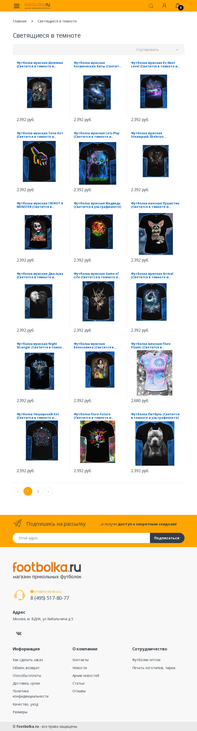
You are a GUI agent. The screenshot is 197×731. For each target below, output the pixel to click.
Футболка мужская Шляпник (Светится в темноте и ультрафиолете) (40, 64)
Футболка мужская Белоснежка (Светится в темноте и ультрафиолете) (96, 345)
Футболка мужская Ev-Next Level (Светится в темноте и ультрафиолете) (154, 64)
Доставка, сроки (26, 683)
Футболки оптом (146, 659)
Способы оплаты (27, 675)
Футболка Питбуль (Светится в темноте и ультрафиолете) (155, 416)
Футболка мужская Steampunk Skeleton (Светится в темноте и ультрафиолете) (149, 135)
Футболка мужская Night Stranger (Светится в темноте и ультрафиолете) (41, 345)
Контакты (80, 659)
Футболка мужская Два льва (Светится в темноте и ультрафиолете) (40, 275)
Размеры (20, 712)
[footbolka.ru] (37, 5)
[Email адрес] (81, 538)
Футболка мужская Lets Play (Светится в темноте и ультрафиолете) (96, 135)
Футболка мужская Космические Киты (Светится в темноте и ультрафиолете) (98, 64)
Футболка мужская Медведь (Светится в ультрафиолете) (97, 205)
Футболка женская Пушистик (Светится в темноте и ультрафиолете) (155, 205)
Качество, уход (25, 704)
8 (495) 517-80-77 (49, 597)
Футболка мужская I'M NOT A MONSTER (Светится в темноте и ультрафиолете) (40, 205)
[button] (151, 5)
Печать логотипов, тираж (154, 667)
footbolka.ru (27, 726)
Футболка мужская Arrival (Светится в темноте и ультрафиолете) (152, 275)
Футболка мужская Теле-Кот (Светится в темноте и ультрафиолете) (40, 135)
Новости (79, 667)
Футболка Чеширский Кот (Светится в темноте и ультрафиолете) (38, 416)
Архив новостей (85, 675)
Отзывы (79, 691)
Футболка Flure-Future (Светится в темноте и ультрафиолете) (92, 416)
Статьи (78, 683)
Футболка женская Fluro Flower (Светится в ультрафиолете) (151, 345)
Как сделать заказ (28, 659)
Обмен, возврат (26, 667)
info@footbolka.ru (45, 591)
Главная (19, 21)
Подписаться (166, 538)
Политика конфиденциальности (31, 694)
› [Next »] (48, 491)
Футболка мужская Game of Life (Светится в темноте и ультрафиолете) (96, 275)
